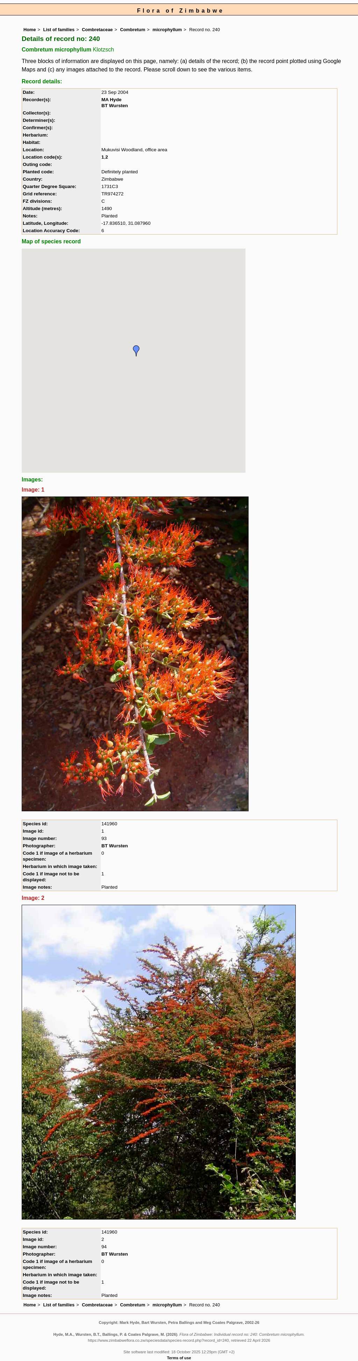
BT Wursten (114, 105)
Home (29, 29)
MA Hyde (111, 99)
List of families (59, 29)
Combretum (132, 29)
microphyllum (167, 29)
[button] (136, 350)
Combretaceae (97, 29)
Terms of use (179, 1358)
